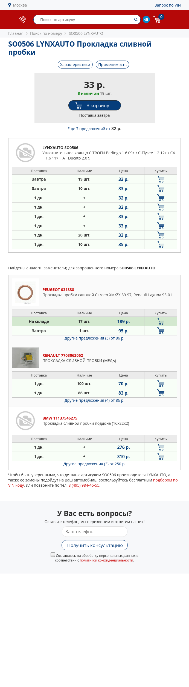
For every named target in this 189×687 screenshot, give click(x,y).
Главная (16, 33)
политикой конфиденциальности (106, 560)
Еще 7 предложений (94, 128)
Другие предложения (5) (94, 338)
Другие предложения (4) (94, 400)
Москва (20, 5)
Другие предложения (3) (94, 463)
